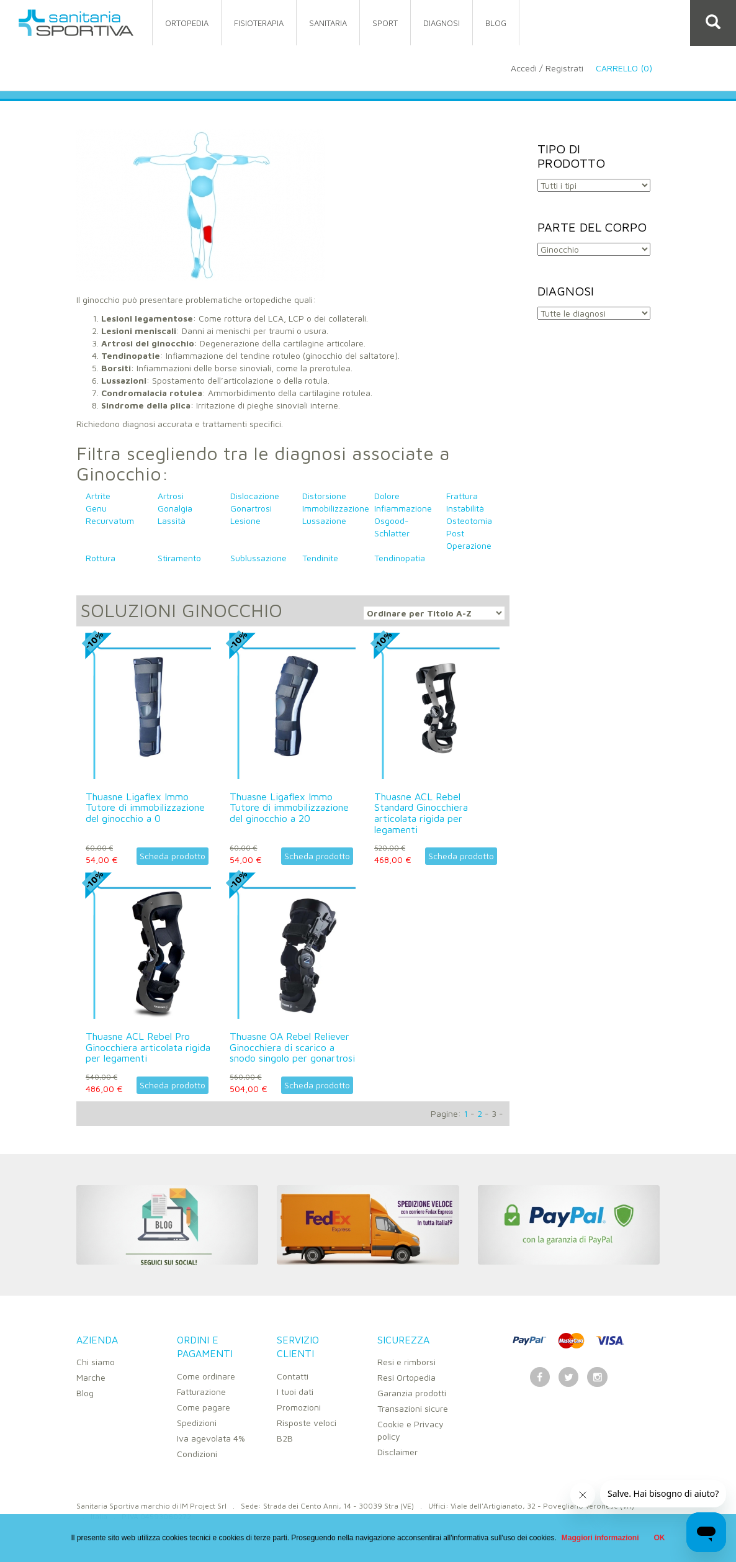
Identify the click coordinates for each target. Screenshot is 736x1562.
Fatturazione (201, 1391)
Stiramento (179, 558)
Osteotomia (469, 520)
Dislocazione (254, 495)
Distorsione (324, 495)
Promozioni (299, 1407)
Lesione (245, 520)
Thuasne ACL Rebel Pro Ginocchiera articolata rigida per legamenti (148, 1047)
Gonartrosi (251, 508)
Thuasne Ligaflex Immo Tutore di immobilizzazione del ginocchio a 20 (289, 807)
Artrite (98, 495)
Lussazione (324, 520)
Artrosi (171, 495)
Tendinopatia (399, 558)
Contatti (292, 1376)
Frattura (462, 495)
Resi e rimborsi (406, 1362)
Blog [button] (495, 23)
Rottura (100, 558)
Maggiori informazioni (600, 1537)
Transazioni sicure (412, 1408)
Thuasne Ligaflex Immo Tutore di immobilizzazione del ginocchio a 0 (145, 807)
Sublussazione (258, 558)
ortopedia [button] (187, 23)
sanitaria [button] (328, 23)
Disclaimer (397, 1452)
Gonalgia (175, 508)
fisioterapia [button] (259, 23)
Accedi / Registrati (547, 68)
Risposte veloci (306, 1422)
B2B (285, 1438)
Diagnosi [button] (441, 23)
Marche (90, 1377)
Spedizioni (197, 1422)
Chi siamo (95, 1362)
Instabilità (465, 508)
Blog (85, 1393)
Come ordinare (206, 1376)
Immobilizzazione (335, 508)
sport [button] (385, 23)
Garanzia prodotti (411, 1393)
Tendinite (320, 558)
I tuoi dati (295, 1391)
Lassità (172, 520)
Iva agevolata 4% (211, 1438)
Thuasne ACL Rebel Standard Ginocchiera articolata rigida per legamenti (421, 813)
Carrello (633, 68)
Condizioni (197, 1453)
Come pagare (203, 1407)
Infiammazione (403, 508)
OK (659, 1537)
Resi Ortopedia (406, 1377)
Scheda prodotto (172, 856)
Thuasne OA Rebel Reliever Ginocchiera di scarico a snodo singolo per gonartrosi (292, 1047)
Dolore (387, 495)
